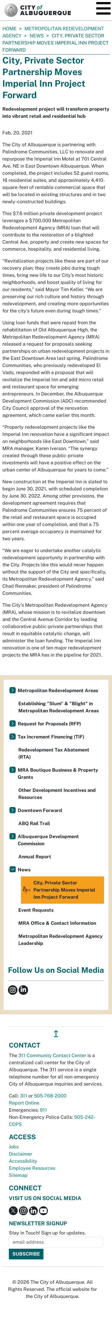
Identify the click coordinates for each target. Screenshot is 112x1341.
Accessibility (23, 1161)
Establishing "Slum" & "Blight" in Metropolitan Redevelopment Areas (58, 707)
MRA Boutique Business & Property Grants (58, 773)
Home (9, 28)
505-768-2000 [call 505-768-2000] (50, 1096)
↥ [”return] (56, 1033)
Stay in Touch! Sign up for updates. (47, 1233)
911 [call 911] (43, 1110)
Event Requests (35, 910)
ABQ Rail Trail (34, 823)
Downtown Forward (40, 810)
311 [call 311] (23, 1096)
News (37, 36)
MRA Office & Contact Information (57, 923)
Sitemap (18, 1175)
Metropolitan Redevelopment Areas (58, 690)
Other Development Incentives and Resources (57, 793)
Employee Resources (32, 1168)
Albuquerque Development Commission (48, 840)
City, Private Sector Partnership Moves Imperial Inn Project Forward (58, 890)
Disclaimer (20, 1154)
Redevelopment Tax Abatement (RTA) (53, 753)
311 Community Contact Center (52, 1055)
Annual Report (34, 856)
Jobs (14, 1147)
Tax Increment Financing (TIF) (51, 737)
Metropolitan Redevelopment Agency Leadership (60, 939)
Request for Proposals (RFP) (49, 724)
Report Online (24, 1103)
